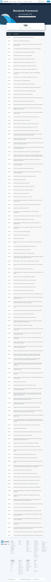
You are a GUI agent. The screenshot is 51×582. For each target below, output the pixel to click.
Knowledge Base (21, 569)
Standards (35, 550)
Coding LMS (12, 542)
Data (27, 546)
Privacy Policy (36, 567)
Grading (27, 545)
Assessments (28, 565)
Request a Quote (41, 1)
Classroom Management (28, 544)
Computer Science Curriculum (13, 546)
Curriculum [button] (19, 1)
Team (35, 562)
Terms (35, 566)
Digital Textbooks (36, 555)
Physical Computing (27, 569)
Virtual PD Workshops (43, 546)
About (35, 561)
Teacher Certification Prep (44, 549)
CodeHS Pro (12, 544)
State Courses (36, 548)
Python (12, 564)
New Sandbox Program (13, 562)
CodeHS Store (36, 579)
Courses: (16, 16)
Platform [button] (15, 1)
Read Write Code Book (21, 568)
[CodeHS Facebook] (1, 544)
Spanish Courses (36, 549)
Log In (45, 1)
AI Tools (27, 550)
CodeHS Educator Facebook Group (25, 579)
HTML (11, 567)
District (19, 542)
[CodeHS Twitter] (7, 544)
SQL (11, 569)
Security (35, 570)
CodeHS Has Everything (28, 560)
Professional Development (12, 549)
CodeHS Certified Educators (11, 579)
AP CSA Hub (36, 556)
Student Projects (21, 571)
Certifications (12, 547)
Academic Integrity (28, 551)
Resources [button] (30, 1)
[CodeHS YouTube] (5, 544)
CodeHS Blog (20, 566)
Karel (11, 570)
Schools (20, 543)
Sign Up (48, 1)
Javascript (12, 563)
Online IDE (12, 543)
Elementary (27, 564)
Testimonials (20, 563)
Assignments (28, 542)
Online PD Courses (44, 542)
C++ (11, 568)
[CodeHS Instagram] (2, 544)
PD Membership (44, 551)
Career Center (20, 572)
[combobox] (27, 16)
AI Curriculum (36, 557)
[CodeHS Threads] (8, 544)
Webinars (20, 570)
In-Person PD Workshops (43, 544)
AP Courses (35, 545)
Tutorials (35, 554)
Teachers (20, 544)
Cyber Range (12, 553)
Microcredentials (44, 550)
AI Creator (12, 550)
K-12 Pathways (36, 544)
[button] (11, 1)
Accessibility (36, 571)
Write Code (27, 547)
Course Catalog (36, 542)
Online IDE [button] (26, 1)
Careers (35, 563)
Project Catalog (36, 543)
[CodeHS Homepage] (4, 1)
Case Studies (20, 561)
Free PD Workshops (44, 547)
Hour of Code (36, 551)
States (19, 562)
